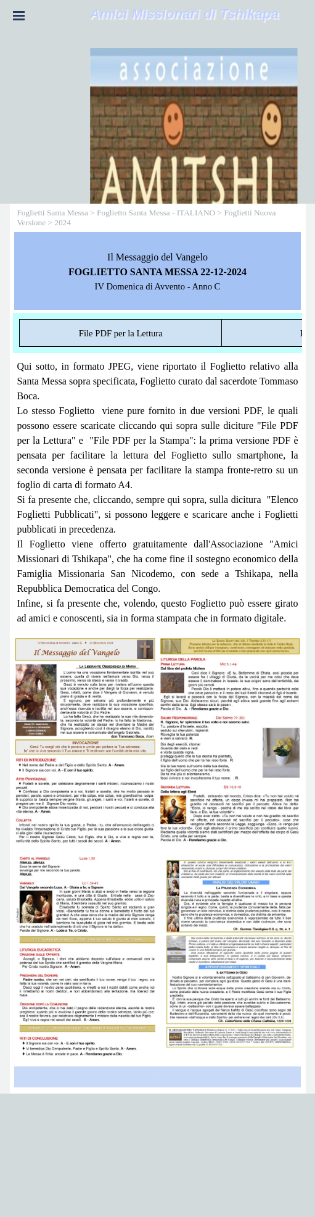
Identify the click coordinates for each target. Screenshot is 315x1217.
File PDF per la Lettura (121, 333)
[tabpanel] (157, 271)
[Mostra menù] (19, 15)
